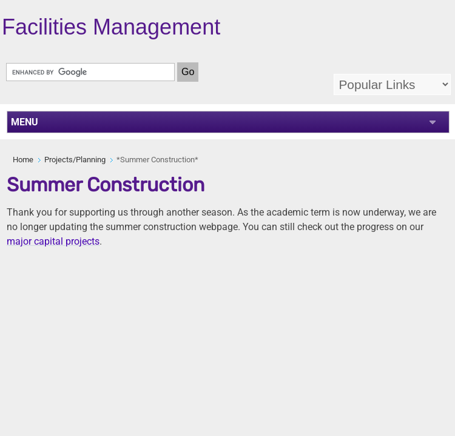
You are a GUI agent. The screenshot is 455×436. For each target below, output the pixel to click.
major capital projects (53, 241)
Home (23, 159)
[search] (90, 72)
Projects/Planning (75, 159)
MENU (24, 122)
